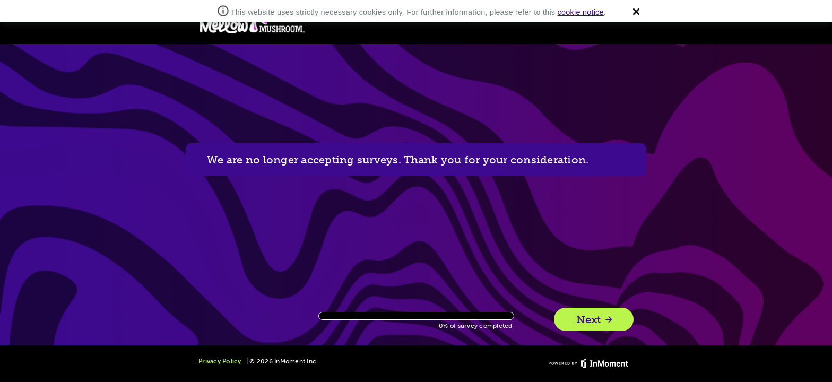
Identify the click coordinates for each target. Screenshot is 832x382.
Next (595, 319)
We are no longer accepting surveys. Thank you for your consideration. (397, 159)
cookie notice (581, 12)
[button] (636, 11)
